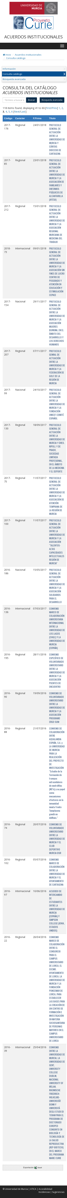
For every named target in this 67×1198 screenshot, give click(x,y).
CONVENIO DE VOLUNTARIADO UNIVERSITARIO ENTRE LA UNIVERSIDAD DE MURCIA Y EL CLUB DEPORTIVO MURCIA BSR (57, 838)
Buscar (31, 99)
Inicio (7, 54)
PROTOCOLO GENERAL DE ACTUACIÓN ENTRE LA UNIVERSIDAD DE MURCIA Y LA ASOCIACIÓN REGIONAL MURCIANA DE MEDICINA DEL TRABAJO (57, 224)
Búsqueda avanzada (14, 79)
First (48, 108)
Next (17, 111)
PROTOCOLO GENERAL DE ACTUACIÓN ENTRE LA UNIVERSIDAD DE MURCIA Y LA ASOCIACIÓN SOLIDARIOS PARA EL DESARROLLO (57, 586)
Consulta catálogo (16, 58)
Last (23, 111)
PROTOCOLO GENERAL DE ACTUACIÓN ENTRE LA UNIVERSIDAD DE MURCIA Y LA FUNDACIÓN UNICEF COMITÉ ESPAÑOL (57, 404)
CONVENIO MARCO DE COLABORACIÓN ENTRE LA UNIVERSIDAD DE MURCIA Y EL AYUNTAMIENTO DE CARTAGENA (57, 872)
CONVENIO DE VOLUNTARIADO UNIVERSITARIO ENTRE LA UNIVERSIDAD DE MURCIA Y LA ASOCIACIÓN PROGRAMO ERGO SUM (57, 707)
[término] (14, 100)
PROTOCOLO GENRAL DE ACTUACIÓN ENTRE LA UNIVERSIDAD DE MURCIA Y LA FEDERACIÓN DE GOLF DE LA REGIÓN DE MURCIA (57, 367)
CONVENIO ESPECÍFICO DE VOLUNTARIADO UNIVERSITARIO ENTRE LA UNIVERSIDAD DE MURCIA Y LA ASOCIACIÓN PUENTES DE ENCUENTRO (57, 670)
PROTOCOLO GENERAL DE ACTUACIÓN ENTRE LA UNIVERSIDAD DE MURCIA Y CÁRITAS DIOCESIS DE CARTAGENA (57, 139)
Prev (54, 108)
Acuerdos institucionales (28, 54)
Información (9, 68)
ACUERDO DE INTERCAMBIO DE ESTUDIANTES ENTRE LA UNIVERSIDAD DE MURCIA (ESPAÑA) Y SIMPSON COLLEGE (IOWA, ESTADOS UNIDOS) (57, 910)
